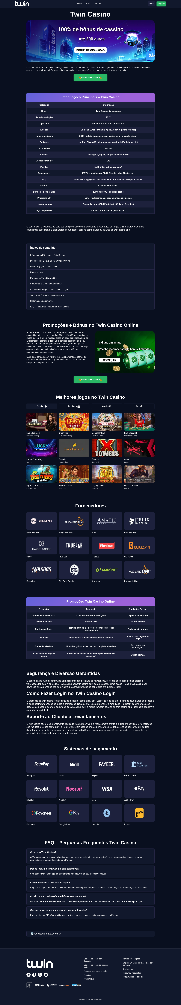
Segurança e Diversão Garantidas (46, 284)
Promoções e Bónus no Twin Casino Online (50, 261)
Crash (106, 406)
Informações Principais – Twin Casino (47, 255)
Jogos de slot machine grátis (95, 971)
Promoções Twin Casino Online (44, 278)
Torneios (87, 975)
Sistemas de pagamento (41, 301)
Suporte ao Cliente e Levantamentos (47, 295)
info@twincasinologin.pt (132, 977)
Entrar (151, 4)
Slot (139, 406)
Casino (79, 4)
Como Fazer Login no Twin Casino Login (49, 289)
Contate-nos (128, 969)
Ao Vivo (98, 4)
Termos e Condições (131, 959)
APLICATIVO (89, 979)
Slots (88, 4)
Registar (161, 4)
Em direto (74, 406)
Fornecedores (36, 272)
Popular (42, 406)
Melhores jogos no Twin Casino (44, 266)
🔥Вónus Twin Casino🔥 (90, 77)
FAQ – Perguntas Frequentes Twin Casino (49, 307)
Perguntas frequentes (132, 973)
